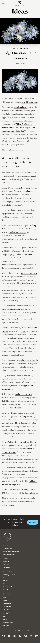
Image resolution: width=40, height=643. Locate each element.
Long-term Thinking (20, 49)
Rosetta (6, 590)
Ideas (5, 545)
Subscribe (32, 522)
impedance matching (17, 416)
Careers (6, 609)
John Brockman (20, 107)
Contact (6, 625)
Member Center (8, 622)
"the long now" (8, 548)
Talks (5, 558)
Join (4, 616)
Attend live (7, 568)
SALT (4, 182)
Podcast (6, 562)
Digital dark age (8, 554)
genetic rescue (11, 213)
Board (5, 597)
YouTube (6, 565)
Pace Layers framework (11, 551)
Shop (5, 619)
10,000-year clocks (9, 575)
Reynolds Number (22, 191)
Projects (7, 572)
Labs (5, 578)
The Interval (7, 581)
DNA (23, 331)
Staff (5, 600)
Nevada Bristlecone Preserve (13, 587)
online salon (20, 110)
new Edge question (29, 102)
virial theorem (16, 407)
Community (7, 606)
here (12, 505)
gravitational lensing (17, 232)
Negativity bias (23, 283)
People (6, 594)
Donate (6, 613)
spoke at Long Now (26, 187)
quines (29, 254)
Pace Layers (7, 584)
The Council (7, 603)
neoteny (30, 370)
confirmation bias (16, 308)
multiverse (32, 493)
